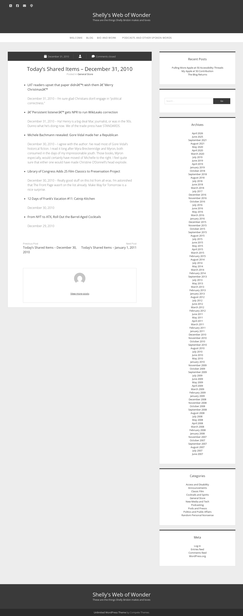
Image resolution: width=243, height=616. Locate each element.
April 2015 (197, 249)
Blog (89, 37)
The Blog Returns (197, 74)
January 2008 (197, 433)
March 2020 (197, 153)
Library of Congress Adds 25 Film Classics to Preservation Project (74, 171)
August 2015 (197, 235)
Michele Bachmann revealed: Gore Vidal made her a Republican (73, 135)
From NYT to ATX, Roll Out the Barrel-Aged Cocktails (64, 217)
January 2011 (197, 331)
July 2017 (197, 191)
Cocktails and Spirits (197, 494)
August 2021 (197, 143)
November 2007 (198, 437)
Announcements (197, 488)
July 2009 (197, 375)
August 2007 (197, 447)
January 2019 (197, 167)
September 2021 (197, 140)
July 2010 (197, 351)
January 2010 (197, 362)
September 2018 (197, 174)
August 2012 (197, 297)
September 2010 (197, 344)
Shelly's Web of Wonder (122, 14)
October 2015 (197, 228)
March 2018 (197, 188)
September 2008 (197, 409)
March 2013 (197, 286)
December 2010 (197, 334)
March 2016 (197, 215)
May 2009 (197, 382)
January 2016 (197, 218)
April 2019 (197, 164)
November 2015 (198, 225)
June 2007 (197, 454)
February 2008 (197, 430)
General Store (85, 74)
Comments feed (198, 552)
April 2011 (197, 321)
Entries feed (197, 549)
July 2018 (197, 181)
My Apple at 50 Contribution (197, 71)
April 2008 (197, 423)
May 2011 (197, 317)
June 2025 (197, 136)
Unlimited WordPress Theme (110, 612)
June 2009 (197, 379)
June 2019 (197, 160)
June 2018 (197, 184)
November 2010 (198, 338)
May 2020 (197, 147)
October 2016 (197, 201)
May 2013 (197, 283)
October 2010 (197, 341)
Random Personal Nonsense (197, 515)
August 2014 (197, 259)
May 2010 (197, 358)
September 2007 (197, 443)
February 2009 (197, 392)
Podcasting (197, 505)
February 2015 (197, 256)
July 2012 (197, 300)
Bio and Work (106, 37)
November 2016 (198, 198)
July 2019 (197, 157)
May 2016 (197, 211)
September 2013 (197, 276)
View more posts (79, 293)
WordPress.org (197, 556)
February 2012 (197, 310)
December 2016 (197, 194)
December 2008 (197, 399)
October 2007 (197, 440)
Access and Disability (197, 484)
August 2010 (197, 348)
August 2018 (197, 177)
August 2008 (197, 413)
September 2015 (197, 232)
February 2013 (197, 290)
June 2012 (197, 304)
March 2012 (197, 307)
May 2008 (197, 420)
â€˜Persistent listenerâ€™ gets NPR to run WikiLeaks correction (73, 112)
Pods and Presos (197, 508)
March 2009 (197, 389)
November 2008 (198, 402)
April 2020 (197, 150)
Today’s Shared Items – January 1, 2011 (108, 247)
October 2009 (197, 368)
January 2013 (197, 293)
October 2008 (197, 406)
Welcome (76, 37)
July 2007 (197, 450)
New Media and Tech (197, 501)
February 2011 (197, 327)
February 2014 (197, 273)
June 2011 (197, 314)
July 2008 (197, 416)
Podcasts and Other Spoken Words (147, 37)
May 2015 (197, 246)
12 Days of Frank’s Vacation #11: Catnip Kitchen (61, 199)
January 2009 (197, 396)
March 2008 (197, 426)
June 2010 (197, 355)
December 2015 (197, 222)
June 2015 (197, 242)
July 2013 (197, 280)
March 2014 (197, 269)
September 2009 (197, 372)
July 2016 (197, 205)
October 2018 (197, 170)
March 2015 (197, 252)
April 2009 (197, 385)
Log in (197, 546)
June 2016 (197, 208)
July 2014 (197, 263)
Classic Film (197, 491)
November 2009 (198, 365)
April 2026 (197, 133)
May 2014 (197, 266)
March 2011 (197, 324)
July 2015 (197, 239)
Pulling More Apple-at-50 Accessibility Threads (197, 67)
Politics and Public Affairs (197, 511)
